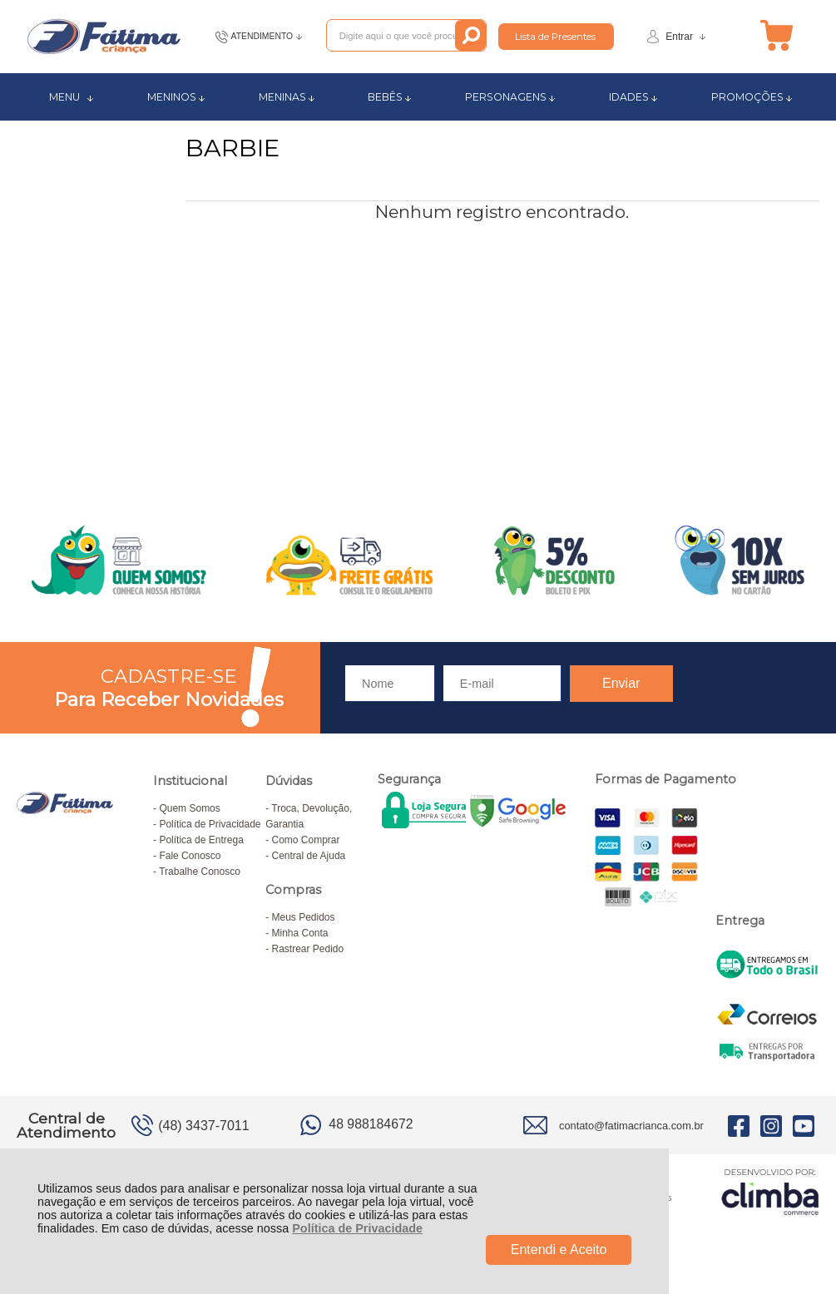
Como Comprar (306, 840)
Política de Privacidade (357, 1228)
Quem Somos (189, 808)
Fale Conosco (189, 856)
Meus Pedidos (303, 917)
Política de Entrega (201, 840)
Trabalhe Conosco (199, 871)
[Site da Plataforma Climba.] (770, 1191)
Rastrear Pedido (308, 949)
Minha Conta (300, 933)
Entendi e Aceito (559, 1249)
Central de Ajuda (309, 856)
